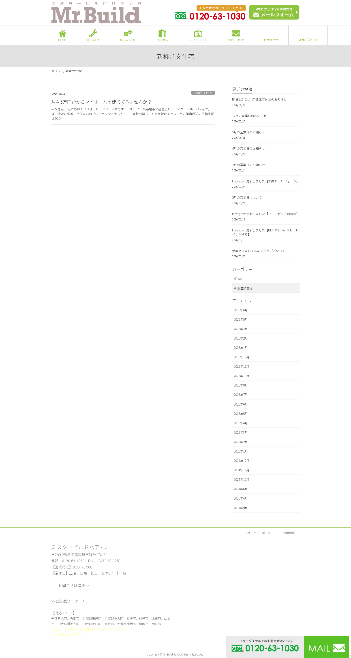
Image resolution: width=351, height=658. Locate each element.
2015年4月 (241, 498)
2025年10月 (241, 376)
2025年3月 (241, 432)
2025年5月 (241, 413)
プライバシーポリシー (259, 533)
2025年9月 (241, 385)
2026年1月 (241, 347)
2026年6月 (241, 310)
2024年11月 (241, 470)
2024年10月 (241, 479)
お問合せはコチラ (74, 585)
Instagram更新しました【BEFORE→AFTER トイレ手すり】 (265, 232)
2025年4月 (241, 423)
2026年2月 (241, 338)
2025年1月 (241, 451)
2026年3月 (241, 329)
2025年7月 (241, 394)
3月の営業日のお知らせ (248, 164)
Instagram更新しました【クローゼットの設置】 (266, 214)
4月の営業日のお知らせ (248, 148)
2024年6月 (241, 489)
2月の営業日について (247, 197)
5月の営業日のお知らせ (248, 132)
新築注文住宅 (203, 93)
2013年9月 (241, 508)
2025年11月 (241, 366)
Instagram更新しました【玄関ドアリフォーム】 (266, 181)
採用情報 (289, 533)
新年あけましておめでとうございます (258, 250)
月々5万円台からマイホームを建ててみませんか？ (101, 101)
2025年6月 (241, 404)
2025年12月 (241, 357)
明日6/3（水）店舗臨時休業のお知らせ (259, 99)
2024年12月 (241, 460)
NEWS (238, 278)
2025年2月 (241, 442)
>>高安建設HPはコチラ (70, 601)
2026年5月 (241, 319)
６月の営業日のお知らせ (249, 115)
